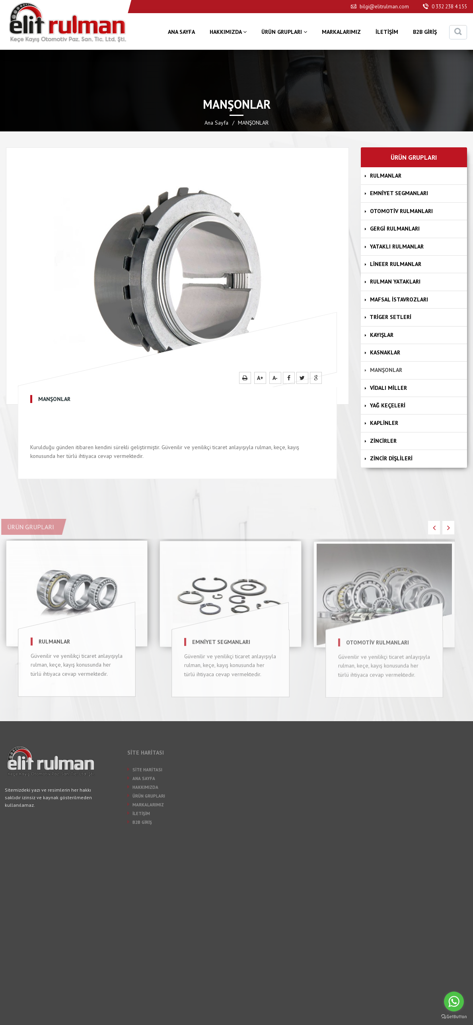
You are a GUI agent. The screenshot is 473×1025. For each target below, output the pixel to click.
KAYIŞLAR (380, 334)
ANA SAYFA (181, 31)
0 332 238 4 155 (445, 6)
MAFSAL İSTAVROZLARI (397, 299)
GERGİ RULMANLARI (393, 228)
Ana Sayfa (216, 122)
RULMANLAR (384, 175)
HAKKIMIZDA (228, 31)
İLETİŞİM (387, 31)
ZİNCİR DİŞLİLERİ (389, 458)
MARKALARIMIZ (341, 31)
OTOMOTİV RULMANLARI (400, 211)
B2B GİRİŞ (425, 31)
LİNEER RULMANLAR (394, 264)
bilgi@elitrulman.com (380, 6)
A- (275, 377)
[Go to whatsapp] (454, 1001)
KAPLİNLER (382, 422)
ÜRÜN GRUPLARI (284, 31)
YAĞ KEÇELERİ (386, 405)
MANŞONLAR (384, 370)
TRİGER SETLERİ (389, 317)
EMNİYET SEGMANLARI (397, 193)
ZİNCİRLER (381, 440)
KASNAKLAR (383, 352)
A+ (260, 377)
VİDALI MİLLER (387, 387)
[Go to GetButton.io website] (454, 1016)
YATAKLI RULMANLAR (395, 246)
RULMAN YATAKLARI (393, 281)
